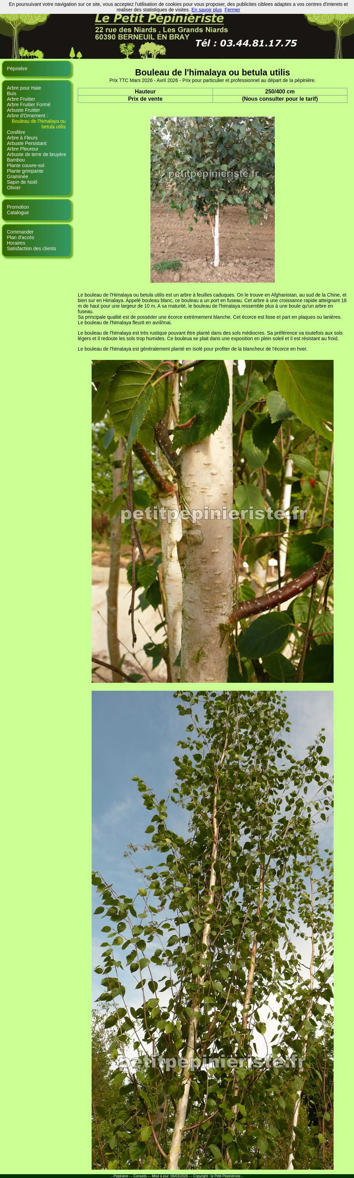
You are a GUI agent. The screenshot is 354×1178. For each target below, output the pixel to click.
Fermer (232, 9)
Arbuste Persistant (26, 143)
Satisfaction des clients (31, 248)
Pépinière (17, 68)
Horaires (16, 243)
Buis (11, 93)
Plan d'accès (20, 237)
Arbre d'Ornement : (27, 115)
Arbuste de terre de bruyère (36, 154)
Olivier (14, 187)
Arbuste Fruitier (23, 110)
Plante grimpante (25, 171)
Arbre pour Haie (24, 88)
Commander (20, 232)
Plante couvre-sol (25, 165)
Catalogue (18, 212)
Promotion (18, 207)
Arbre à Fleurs (22, 138)
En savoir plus (207, 9)
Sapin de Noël (22, 182)
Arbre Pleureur (22, 149)
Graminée (17, 176)
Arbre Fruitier (21, 99)
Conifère (16, 132)
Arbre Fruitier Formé (28, 104)
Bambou (16, 160)
